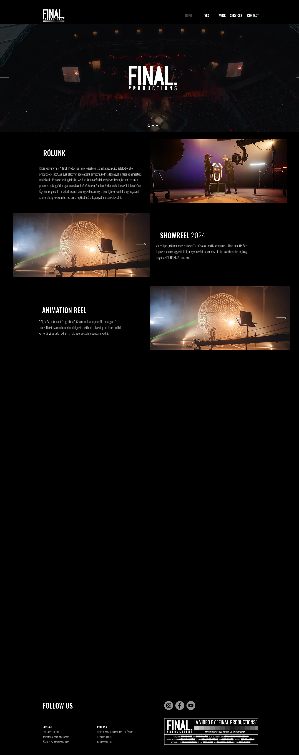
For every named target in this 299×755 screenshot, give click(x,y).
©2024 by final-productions (56, 742)
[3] (157, 126)
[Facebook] (179, 705)
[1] (149, 126)
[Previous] (158, 171)
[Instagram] (168, 705)
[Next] (278, 171)
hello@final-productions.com (56, 737)
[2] (153, 126)
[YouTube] (190, 705)
